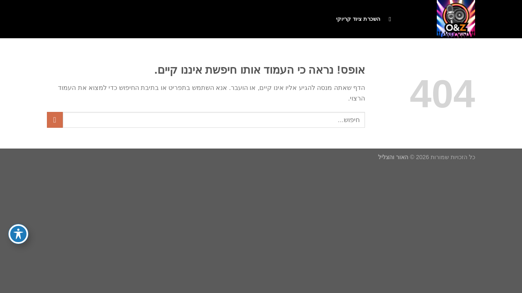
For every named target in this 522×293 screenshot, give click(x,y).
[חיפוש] (388, 19)
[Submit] (55, 120)
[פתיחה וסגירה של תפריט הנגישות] (18, 234)
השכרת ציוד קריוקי (358, 19)
